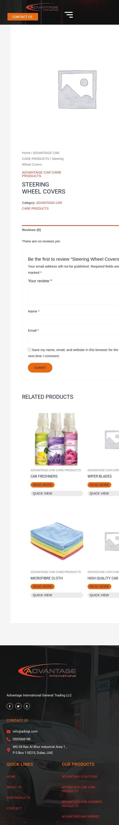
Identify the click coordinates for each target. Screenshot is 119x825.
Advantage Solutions (79, 776)
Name (33, 311)
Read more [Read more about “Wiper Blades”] (99, 485)
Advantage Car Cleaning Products (82, 803)
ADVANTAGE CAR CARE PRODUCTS (41, 174)
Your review (40, 281)
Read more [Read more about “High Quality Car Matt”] (99, 586)
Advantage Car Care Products (78, 789)
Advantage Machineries (81, 816)
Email (33, 330)
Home (26, 153)
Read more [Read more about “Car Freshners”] (42, 485)
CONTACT (14, 808)
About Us (14, 787)
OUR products (18, 797)
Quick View (42, 493)
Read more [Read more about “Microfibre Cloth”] (42, 586)
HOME (11, 776)
